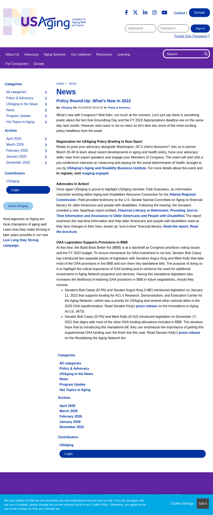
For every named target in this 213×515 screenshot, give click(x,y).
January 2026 (69, 422)
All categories (70, 363)
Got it (203, 503)
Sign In (200, 28)
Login (68, 453)
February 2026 (70, 416)
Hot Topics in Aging (74, 390)
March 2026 (68, 411)
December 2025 (71, 427)
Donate (38, 64)
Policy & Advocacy (119, 107)
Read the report (175, 226)
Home (60, 83)
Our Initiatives (81, 54)
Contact (179, 12)
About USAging (18, 206)
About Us (12, 54)
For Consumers (17, 64)
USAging (66, 107)
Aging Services (55, 54)
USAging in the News (76, 374)
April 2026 (67, 406)
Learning (123, 54)
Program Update (72, 384)
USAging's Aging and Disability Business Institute (106, 168)
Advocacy (31, 54)
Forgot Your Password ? (192, 36)
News (72, 83)
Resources (104, 54)
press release (146, 306)
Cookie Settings (182, 503)
